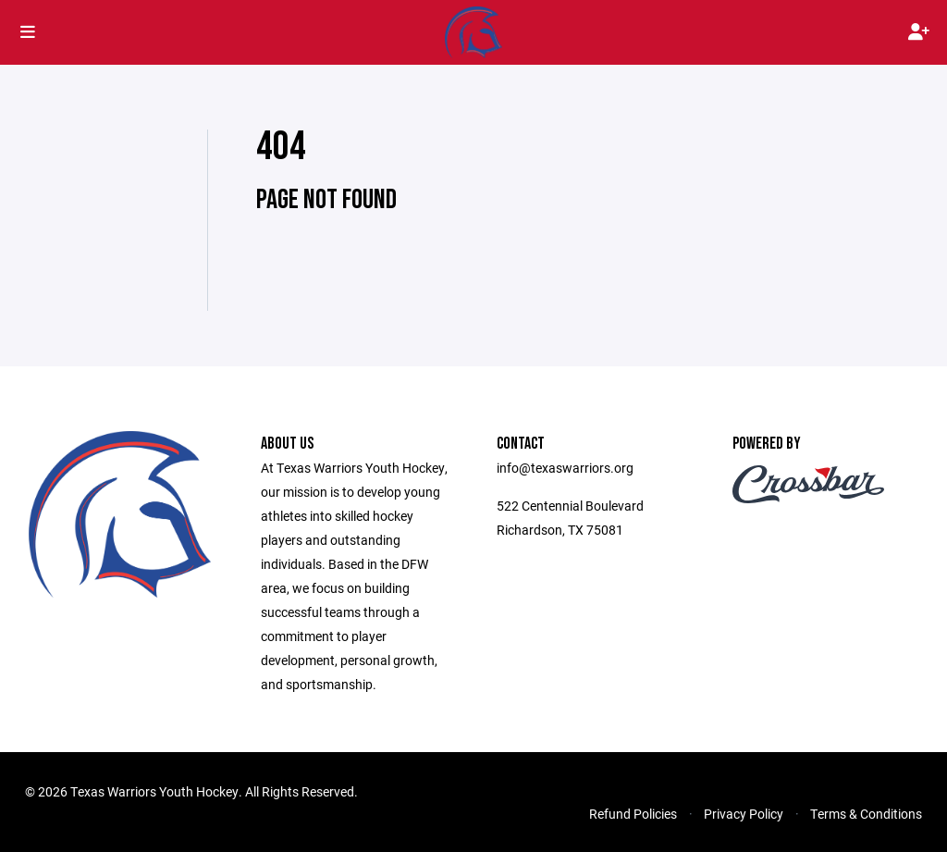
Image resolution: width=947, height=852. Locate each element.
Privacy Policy (743, 813)
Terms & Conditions (866, 813)
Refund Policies (633, 813)
